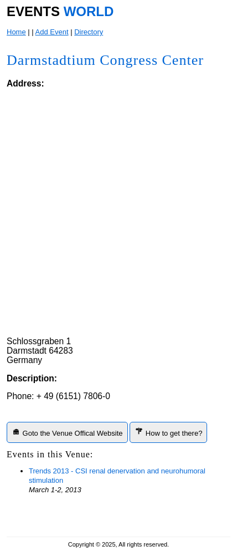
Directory (88, 32)
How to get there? (168, 432)
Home (16, 32)
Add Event (52, 32)
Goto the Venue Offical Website (67, 432)
